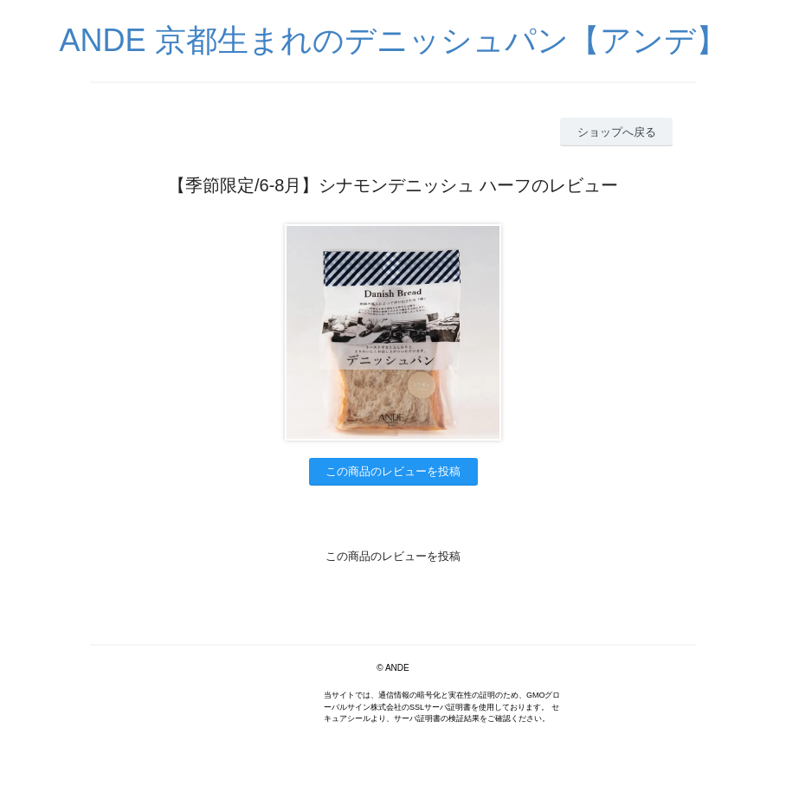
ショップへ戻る (616, 132)
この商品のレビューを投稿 (393, 471)
